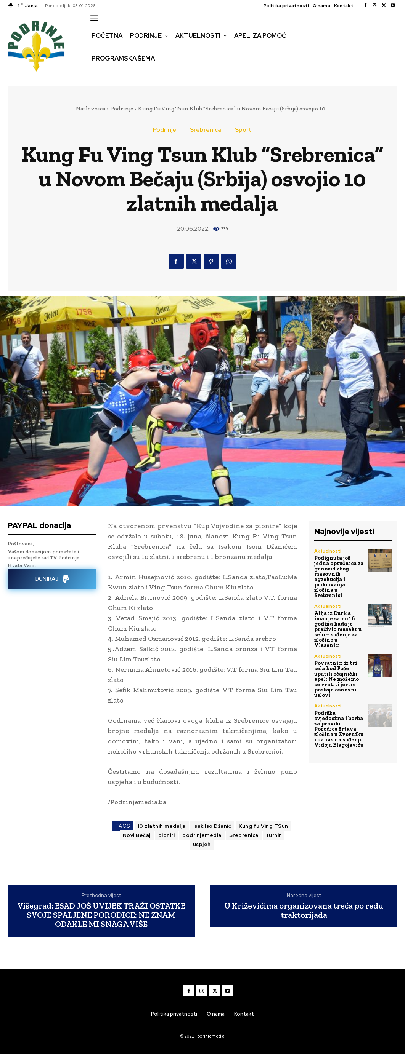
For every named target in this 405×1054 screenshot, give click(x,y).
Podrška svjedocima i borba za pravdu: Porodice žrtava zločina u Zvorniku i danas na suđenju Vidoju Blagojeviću (338, 729)
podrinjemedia (202, 835)
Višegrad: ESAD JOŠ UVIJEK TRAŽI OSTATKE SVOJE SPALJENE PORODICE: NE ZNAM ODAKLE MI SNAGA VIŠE (101, 915)
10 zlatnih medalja (162, 826)
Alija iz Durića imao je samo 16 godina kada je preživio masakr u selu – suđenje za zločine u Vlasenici (338, 629)
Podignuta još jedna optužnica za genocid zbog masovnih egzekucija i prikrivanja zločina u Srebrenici (338, 577)
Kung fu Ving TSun (263, 826)
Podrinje (121, 108)
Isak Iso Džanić (212, 826)
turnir (273, 835)
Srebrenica (205, 130)
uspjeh (202, 844)
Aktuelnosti (327, 551)
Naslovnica (90, 108)
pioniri (166, 835)
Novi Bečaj (137, 835)
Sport (243, 130)
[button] (96, 74)
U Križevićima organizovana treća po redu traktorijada (303, 910)
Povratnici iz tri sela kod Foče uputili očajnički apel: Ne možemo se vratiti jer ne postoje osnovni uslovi (336, 679)
